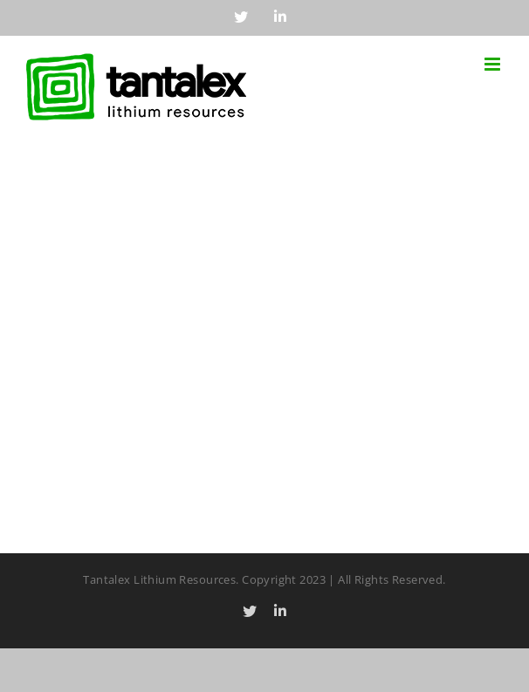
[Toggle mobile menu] (493, 64)
